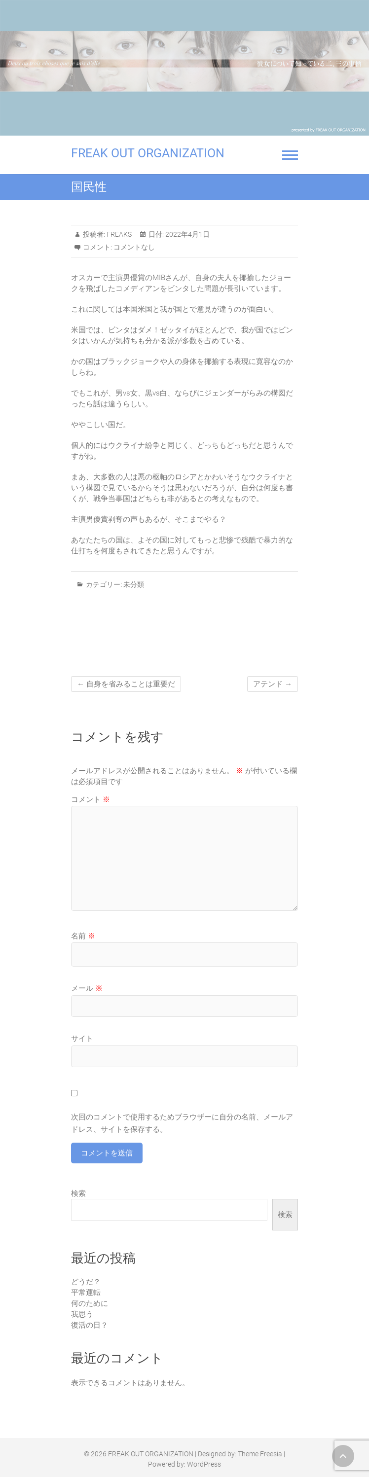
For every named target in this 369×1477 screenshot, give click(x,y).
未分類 (133, 584)
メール (87, 988)
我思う (82, 1314)
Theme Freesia (260, 1454)
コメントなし (134, 247)
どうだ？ (86, 1281)
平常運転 (86, 1292)
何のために (89, 1303)
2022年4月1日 (187, 234)
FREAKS (118, 234)
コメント (90, 799)
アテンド (272, 684)
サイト (82, 1038)
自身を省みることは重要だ (126, 684)
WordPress (204, 1464)
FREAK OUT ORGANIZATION (147, 153)
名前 (83, 936)
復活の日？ (89, 1325)
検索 (78, 1193)
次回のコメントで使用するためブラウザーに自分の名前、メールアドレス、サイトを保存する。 (182, 1123)
